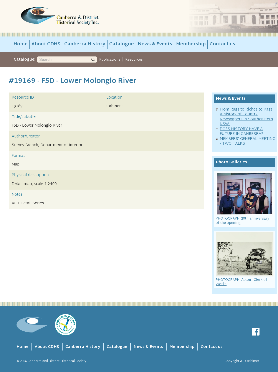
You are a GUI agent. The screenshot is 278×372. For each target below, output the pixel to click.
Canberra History (84, 44)
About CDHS (45, 44)
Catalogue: (24, 59)
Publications (109, 59)
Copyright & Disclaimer (242, 361)
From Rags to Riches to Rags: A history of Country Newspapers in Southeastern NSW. (247, 117)
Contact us (222, 44)
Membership (191, 44)
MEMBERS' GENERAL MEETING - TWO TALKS (247, 141)
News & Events (155, 44)
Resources (134, 59)
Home (20, 44)
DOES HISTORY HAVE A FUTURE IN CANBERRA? (241, 132)
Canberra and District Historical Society (57, 361)
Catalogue (121, 44)
